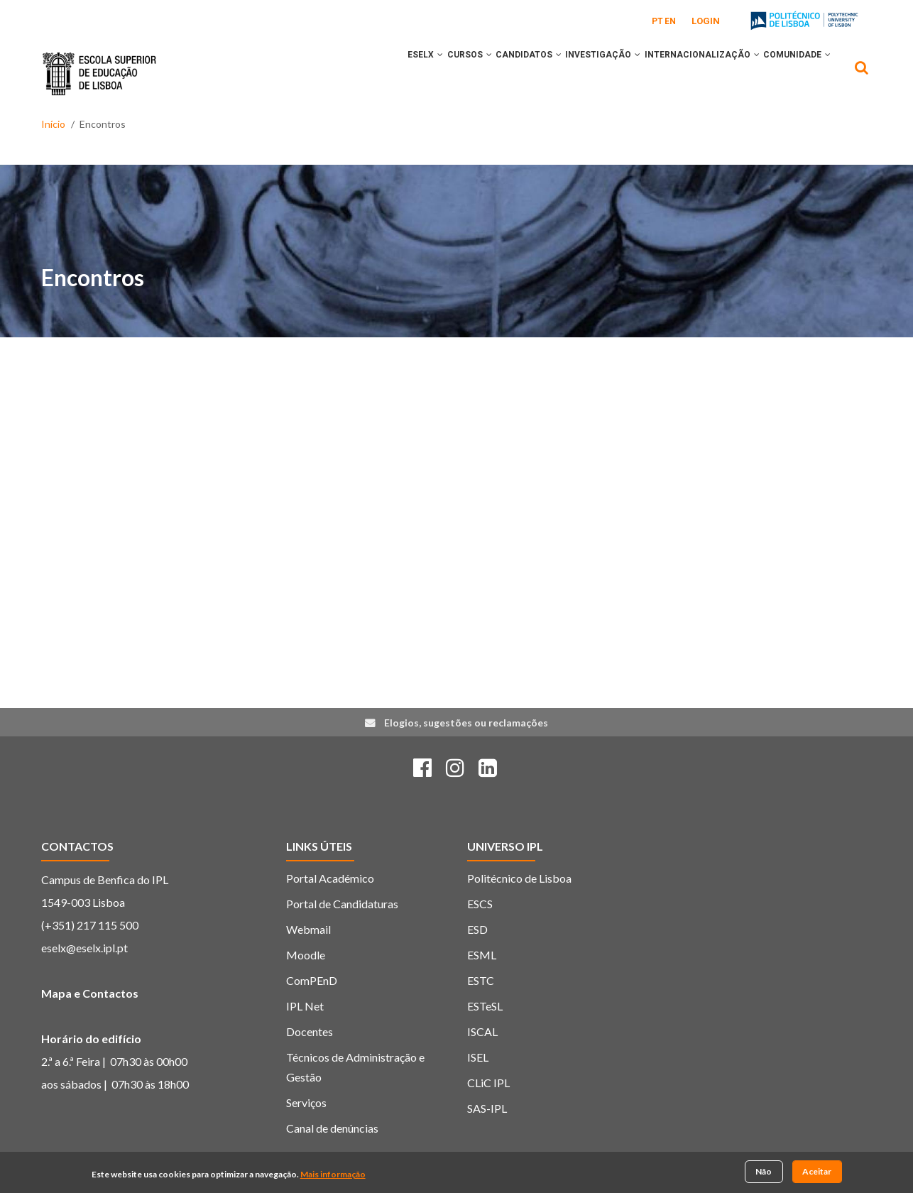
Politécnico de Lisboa (519, 878)
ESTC (480, 980)
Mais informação (333, 1174)
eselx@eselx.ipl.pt (84, 947)
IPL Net (305, 1006)
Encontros (92, 277)
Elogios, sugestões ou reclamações (466, 723)
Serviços (306, 1102)
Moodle (305, 955)
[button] (383, 73)
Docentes (309, 1031)
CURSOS (422, 73)
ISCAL (482, 1031)
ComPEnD (311, 980)
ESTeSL (485, 1006)
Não (763, 1172)
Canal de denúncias (332, 1128)
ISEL (477, 1057)
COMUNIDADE (792, 73)
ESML (481, 955)
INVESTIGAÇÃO (577, 73)
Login (705, 21)
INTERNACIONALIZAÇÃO (686, 73)
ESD (477, 929)
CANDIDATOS (492, 73)
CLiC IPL (488, 1082)
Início (53, 124)
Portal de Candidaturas (342, 903)
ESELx (368, 73)
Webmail (308, 929)
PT (657, 21)
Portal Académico (330, 878)
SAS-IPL (487, 1108)
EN (670, 21)
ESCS (480, 903)
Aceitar (816, 1172)
